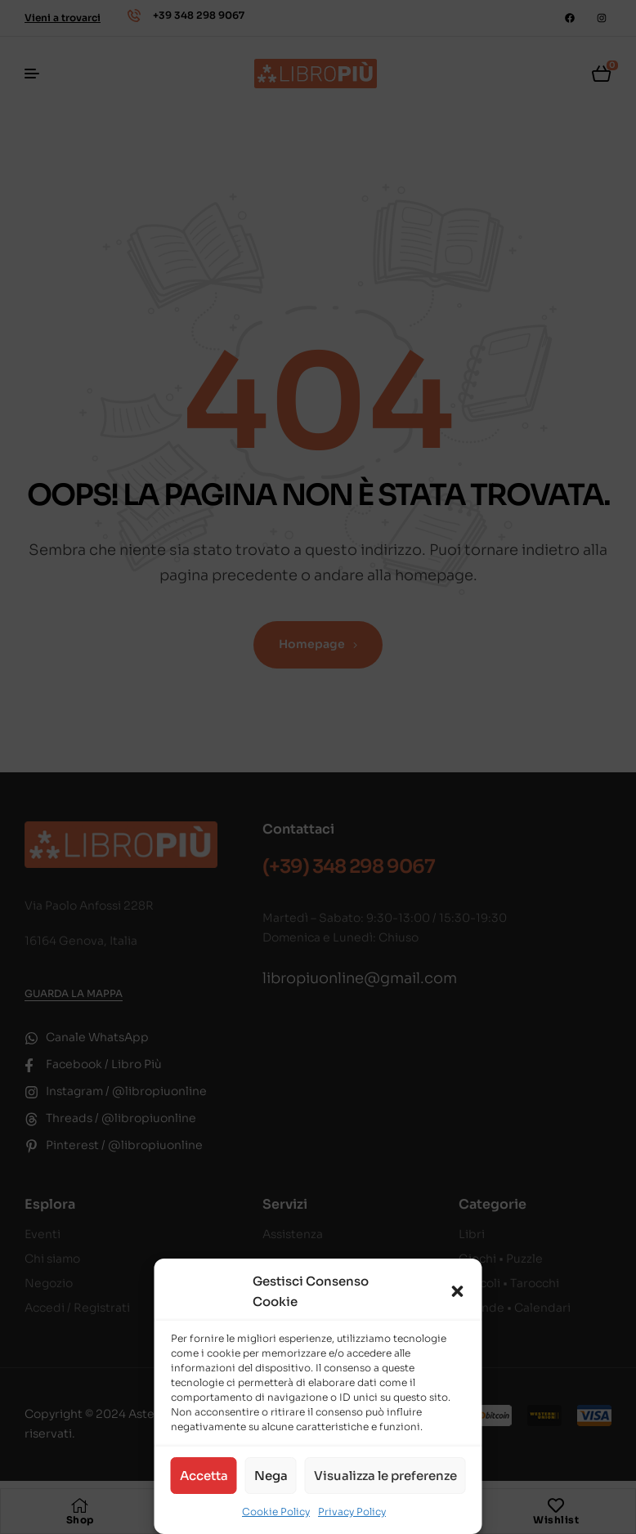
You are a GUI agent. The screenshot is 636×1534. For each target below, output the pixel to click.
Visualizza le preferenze (385, 1475)
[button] (458, 1291)
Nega (271, 1475)
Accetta (204, 1475)
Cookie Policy (276, 1511)
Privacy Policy (352, 1511)
